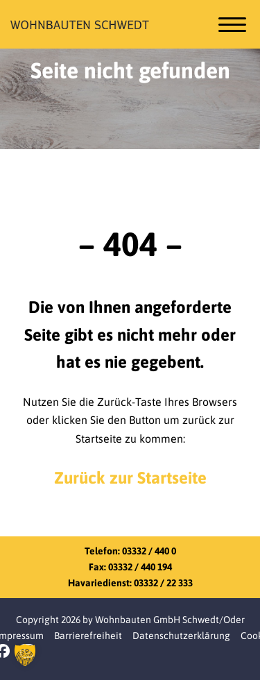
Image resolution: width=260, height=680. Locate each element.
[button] (25, 655)
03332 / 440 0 (149, 550)
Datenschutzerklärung (181, 635)
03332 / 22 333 (163, 582)
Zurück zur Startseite (130, 477)
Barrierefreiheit (88, 635)
